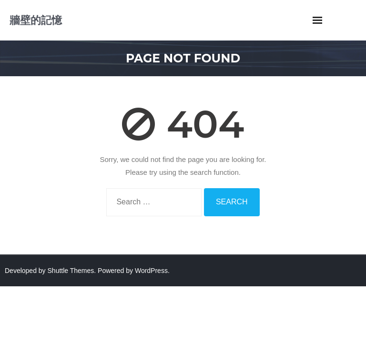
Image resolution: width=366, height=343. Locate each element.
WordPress (151, 270)
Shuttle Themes (71, 270)
